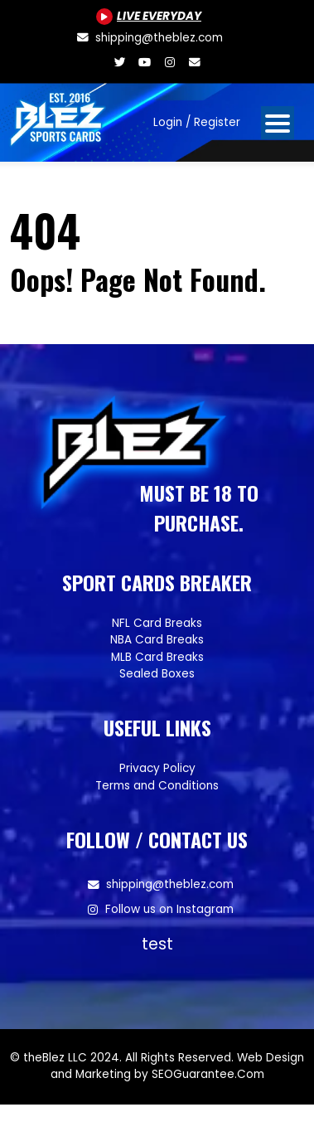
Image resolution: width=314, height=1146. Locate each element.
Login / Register (196, 122)
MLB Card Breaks (157, 657)
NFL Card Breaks (157, 623)
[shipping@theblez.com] (149, 38)
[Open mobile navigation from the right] (277, 122)
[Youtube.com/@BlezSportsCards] (148, 16)
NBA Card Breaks (157, 640)
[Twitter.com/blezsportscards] (120, 62)
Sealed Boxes (157, 674)
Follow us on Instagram (169, 909)
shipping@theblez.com (170, 884)
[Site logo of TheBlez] (59, 116)
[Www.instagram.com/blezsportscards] (169, 62)
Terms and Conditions (157, 786)
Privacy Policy (157, 768)
